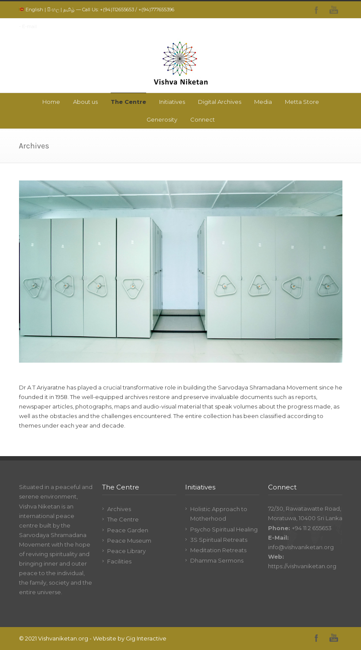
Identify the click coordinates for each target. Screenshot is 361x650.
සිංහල (53, 9)
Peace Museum (129, 540)
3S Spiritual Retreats (218, 539)
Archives (119, 508)
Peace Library (126, 550)
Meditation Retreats (218, 550)
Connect (202, 119)
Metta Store (302, 101)
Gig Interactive (146, 638)
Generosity (162, 119)
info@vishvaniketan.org (301, 547)
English (34, 9)
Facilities (119, 561)
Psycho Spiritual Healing (224, 529)
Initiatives (172, 101)
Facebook (316, 10)
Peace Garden (127, 530)
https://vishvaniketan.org (302, 566)
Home (51, 101)
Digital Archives (219, 101)
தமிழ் (69, 9)
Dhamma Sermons (216, 560)
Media (263, 101)
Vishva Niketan (39, 506)
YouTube (333, 10)
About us (85, 101)
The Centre (128, 101)
